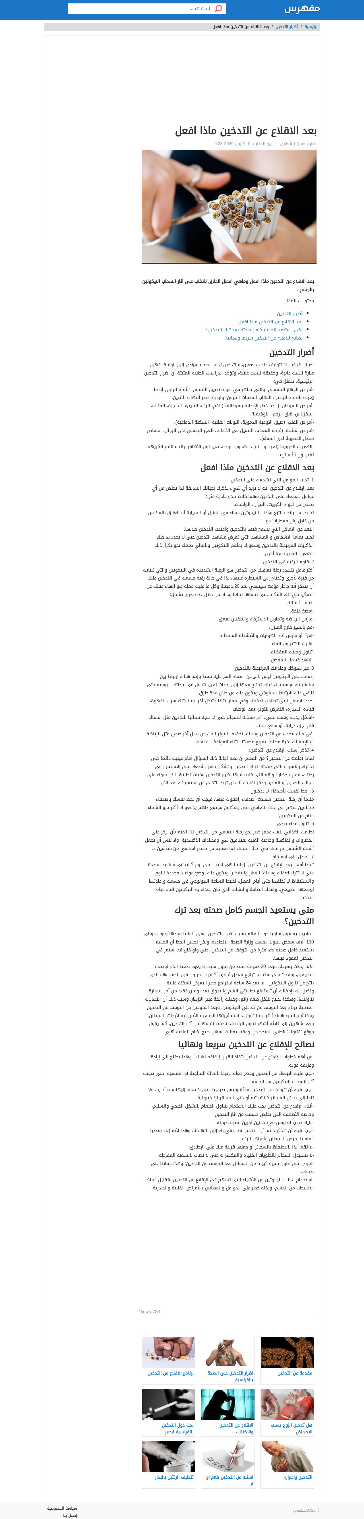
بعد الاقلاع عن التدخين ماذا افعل (270, 321)
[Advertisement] (228, 81)
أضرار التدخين (287, 27)
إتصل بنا (70, 1515)
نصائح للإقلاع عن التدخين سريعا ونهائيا (264, 338)
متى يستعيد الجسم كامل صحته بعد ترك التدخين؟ (254, 329)
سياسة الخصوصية (62, 1508)
